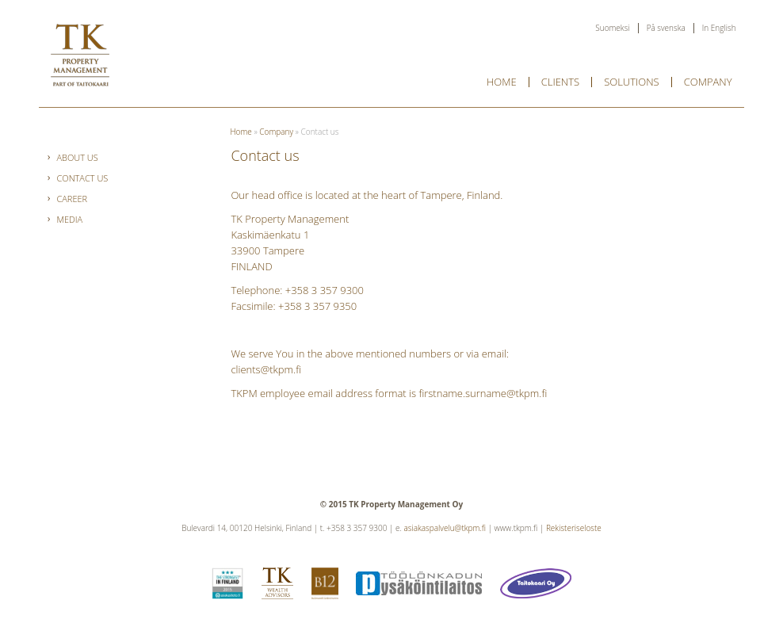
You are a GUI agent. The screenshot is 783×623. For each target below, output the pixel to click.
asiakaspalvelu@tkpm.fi (444, 527)
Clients (560, 82)
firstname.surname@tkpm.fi (482, 393)
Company (708, 82)
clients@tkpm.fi (266, 369)
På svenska (666, 28)
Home (502, 82)
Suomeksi (612, 28)
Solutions (631, 82)
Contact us (82, 178)
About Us (76, 157)
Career (71, 198)
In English (719, 28)
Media (69, 219)
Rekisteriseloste (574, 527)
